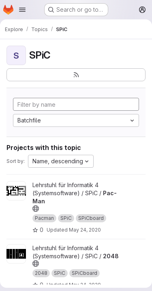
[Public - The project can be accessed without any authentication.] (35, 208)
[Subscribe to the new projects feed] (76, 74)
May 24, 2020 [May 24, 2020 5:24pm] (85, 230)
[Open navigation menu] (22, 9)
